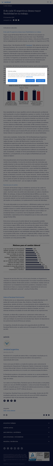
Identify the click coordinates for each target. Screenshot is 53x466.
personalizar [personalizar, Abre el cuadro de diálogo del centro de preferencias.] (12, 80)
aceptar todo (40, 80)
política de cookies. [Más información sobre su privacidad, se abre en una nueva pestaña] (29, 76)
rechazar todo (30, 80)
